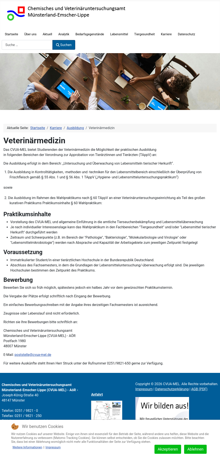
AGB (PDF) (199, 389)
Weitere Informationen (27, 447)
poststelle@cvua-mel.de (33, 355)
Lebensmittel (119, 34)
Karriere (166, 34)
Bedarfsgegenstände (89, 34)
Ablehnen (195, 449)
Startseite (11, 34)
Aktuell (47, 34)
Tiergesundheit (144, 34)
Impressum (144, 389)
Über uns (30, 34)
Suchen (64, 45)
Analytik (63, 34)
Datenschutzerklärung (172, 389)
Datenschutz (186, 34)
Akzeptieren (168, 449)
